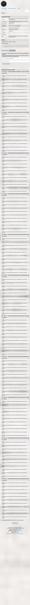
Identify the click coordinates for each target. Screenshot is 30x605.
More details (15, 591)
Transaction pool (12, 8)
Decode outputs (5, 51)
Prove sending (12, 51)
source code (16, 601)
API (18, 8)
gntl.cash (19, 597)
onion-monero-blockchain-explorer (17, 602)
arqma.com (19, 598)
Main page (4, 8)
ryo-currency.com (19, 599)
